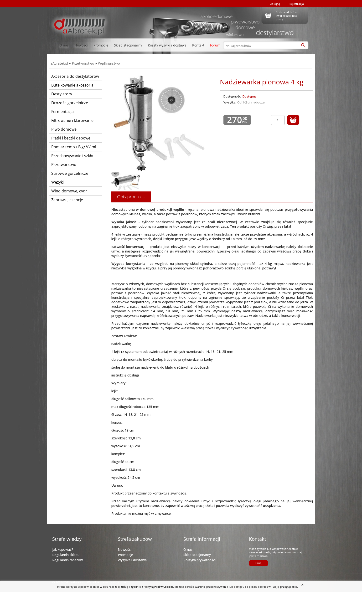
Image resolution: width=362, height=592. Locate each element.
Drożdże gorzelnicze (69, 102)
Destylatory (61, 94)
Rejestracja (297, 3)
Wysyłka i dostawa (132, 560)
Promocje (100, 45)
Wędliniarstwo (109, 63)
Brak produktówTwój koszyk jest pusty (286, 15)
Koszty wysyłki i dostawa (167, 45)
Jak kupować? (62, 549)
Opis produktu (131, 197)
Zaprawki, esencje (67, 199)
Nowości (81, 45)
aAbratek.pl (59, 63)
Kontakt (198, 45)
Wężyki (57, 182)
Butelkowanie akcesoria (72, 85)
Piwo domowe (64, 129)
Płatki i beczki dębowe (70, 138)
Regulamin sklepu (65, 554)
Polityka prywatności (199, 560)
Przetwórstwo (83, 63)
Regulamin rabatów (67, 560)
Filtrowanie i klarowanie (72, 120)
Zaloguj (275, 3)
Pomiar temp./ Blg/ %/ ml (73, 146)
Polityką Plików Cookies (158, 586)
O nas (64, 45)
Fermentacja (62, 111)
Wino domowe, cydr (69, 191)
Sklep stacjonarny (128, 45)
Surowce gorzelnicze (69, 173)
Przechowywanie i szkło (72, 155)
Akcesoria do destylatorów (75, 76)
